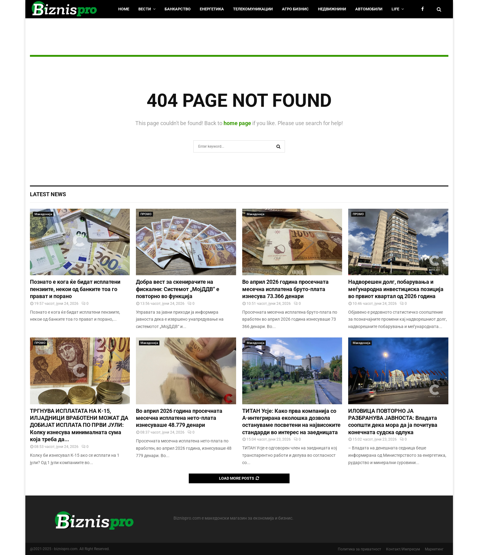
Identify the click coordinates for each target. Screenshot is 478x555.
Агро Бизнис (295, 9)
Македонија (43, 214)
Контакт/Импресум (403, 549)
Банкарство (178, 9)
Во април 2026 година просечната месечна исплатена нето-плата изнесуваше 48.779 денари (179, 418)
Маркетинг (434, 549)
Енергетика (212, 9)
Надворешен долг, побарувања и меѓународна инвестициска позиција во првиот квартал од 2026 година (395, 289)
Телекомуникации (253, 9)
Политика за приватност (359, 549)
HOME (123, 9)
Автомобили (368, 9)
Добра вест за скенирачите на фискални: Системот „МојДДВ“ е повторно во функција (177, 289)
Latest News (48, 194)
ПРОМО (145, 214)
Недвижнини (332, 9)
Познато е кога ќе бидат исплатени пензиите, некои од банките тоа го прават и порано (75, 289)
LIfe (395, 9)
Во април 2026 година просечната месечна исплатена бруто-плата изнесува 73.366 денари (285, 289)
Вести (144, 9)
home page (237, 123)
